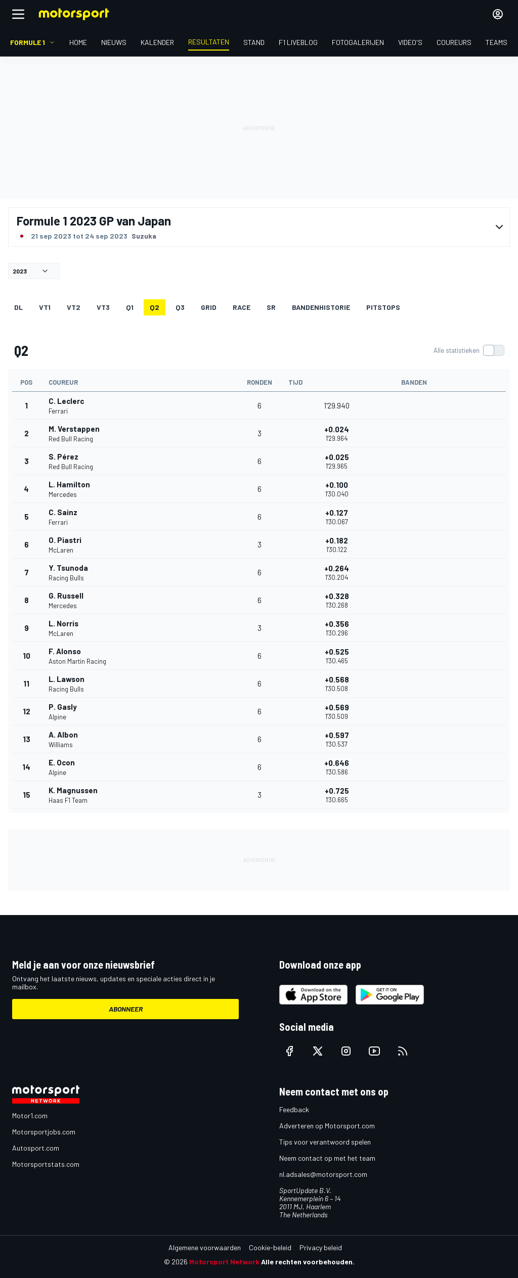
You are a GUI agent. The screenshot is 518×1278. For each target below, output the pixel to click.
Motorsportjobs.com (43, 1131)
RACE (241, 307)
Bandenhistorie (321, 307)
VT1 (45, 307)
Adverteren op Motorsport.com (327, 1125)
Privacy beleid (320, 1247)
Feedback (294, 1109)
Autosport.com (35, 1148)
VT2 (73, 307)
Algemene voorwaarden (204, 1247)
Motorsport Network (224, 1261)
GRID (209, 307)
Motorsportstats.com (45, 1164)
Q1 (130, 307)
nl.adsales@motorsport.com (323, 1174)
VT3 (103, 307)
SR (271, 307)
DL (18, 307)
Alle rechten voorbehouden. (308, 1261)
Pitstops (383, 307)
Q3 (180, 307)
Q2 (154, 307)
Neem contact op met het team (327, 1158)
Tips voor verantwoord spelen (325, 1141)
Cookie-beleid (270, 1247)
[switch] (469, 350)
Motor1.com (30, 1115)
